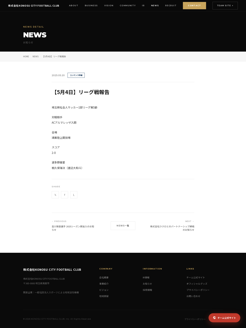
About (73, 5)
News (155, 5)
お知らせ (147, 283)
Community (127, 5)
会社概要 (104, 277)
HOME (26, 56)
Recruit (170, 5)
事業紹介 (104, 283)
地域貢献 (104, 296)
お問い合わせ (193, 296)
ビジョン (104, 290)
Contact (194, 5)
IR (143, 5)
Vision (108, 5)
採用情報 (147, 290)
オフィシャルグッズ (196, 283)
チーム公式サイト (195, 277)
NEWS (36, 56)
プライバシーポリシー (198, 290)
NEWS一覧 (123, 225)
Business (91, 5)
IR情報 (146, 277)
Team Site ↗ (225, 5)
